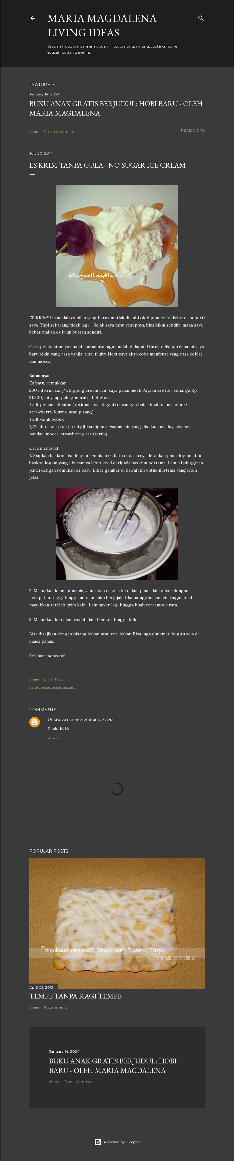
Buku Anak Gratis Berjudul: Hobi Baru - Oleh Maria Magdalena (113, 1065)
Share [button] (34, 131)
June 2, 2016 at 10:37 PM (91, 719)
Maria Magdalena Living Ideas (102, 25)
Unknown (58, 719)
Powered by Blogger (117, 1142)
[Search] (201, 17)
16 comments (55, 1007)
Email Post (53, 679)
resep (46, 687)
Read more (193, 130)
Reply (53, 738)
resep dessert (64, 687)
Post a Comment (59, 131)
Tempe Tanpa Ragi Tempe (75, 996)
